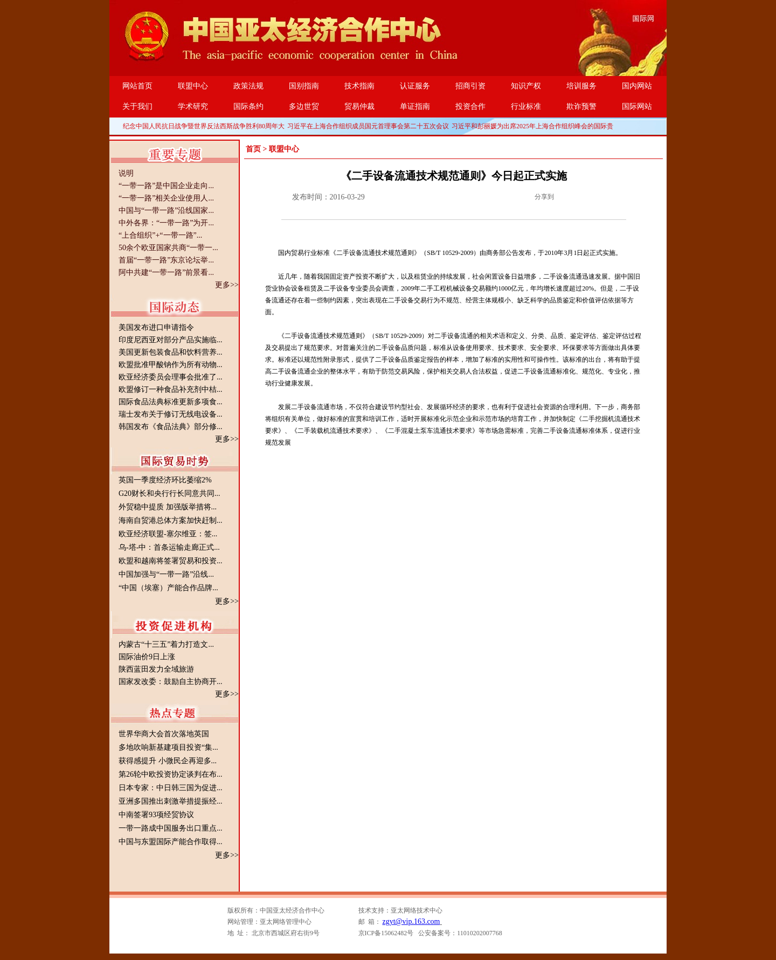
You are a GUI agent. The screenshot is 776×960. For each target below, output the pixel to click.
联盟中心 (193, 86)
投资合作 (470, 106)
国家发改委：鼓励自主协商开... (171, 682)
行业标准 (526, 106)
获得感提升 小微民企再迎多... (168, 761)
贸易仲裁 (359, 106)
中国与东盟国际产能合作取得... (171, 842)
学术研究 (193, 106)
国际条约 (248, 106)
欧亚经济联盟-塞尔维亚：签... (168, 534)
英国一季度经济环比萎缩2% (165, 480)
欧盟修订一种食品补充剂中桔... (171, 389)
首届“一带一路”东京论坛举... (166, 260)
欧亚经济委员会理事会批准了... (171, 377)
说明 (126, 173)
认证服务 (415, 86)
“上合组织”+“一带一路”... (160, 235)
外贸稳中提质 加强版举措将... (168, 507)
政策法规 (248, 86)
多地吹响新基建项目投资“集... (168, 747)
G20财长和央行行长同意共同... (169, 493)
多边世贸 (304, 106)
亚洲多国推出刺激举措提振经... (171, 801)
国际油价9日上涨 (147, 657)
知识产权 (526, 86)
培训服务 (581, 86)
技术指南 (359, 86)
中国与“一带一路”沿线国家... (166, 210)
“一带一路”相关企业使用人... (166, 198)
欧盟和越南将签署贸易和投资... (171, 561)
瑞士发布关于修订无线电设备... (171, 414)
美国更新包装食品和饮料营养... (171, 352)
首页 (253, 149)
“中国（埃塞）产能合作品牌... (168, 588)
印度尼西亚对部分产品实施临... (171, 340)
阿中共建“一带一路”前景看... (166, 272)
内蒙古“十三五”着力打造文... (166, 644)
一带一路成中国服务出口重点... (171, 828)
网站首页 (137, 86)
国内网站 (637, 86)
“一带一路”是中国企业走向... (166, 186)
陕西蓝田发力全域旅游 (156, 669)
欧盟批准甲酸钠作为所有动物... (171, 365)
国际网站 (637, 106)
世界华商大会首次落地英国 (164, 734)
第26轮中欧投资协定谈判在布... (171, 774)
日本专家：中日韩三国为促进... (171, 788)
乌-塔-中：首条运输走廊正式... (169, 547)
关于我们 (137, 106)
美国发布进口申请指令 (156, 327)
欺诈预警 (581, 106)
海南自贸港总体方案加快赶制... (171, 520)
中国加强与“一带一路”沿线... (166, 574)
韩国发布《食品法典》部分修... (171, 427)
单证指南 (415, 106)
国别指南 (304, 86)
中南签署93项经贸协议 (156, 815)
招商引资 (470, 86)
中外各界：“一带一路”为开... (166, 223)
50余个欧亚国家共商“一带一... (168, 248)
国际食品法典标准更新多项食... (171, 402)
